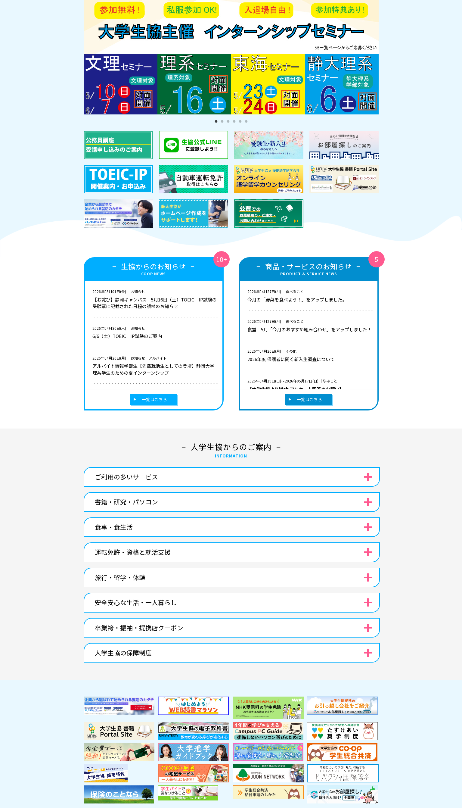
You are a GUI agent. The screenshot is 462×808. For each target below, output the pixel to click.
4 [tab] (234, 122)
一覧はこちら (154, 399)
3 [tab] (228, 122)
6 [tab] (246, 122)
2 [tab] (222, 122)
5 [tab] (240, 122)
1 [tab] (216, 122)
